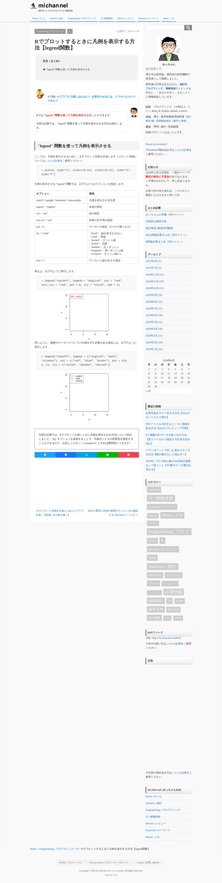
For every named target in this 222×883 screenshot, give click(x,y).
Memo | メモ (169, 18)
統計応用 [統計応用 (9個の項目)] (173, 614)
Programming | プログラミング (82, 18)
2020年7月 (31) (154, 310)
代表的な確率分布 (156, 221)
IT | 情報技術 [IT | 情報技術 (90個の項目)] (160, 502)
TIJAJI (114, 880)
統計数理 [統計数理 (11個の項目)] (154, 622)
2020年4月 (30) (154, 331)
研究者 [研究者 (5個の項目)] (179, 605)
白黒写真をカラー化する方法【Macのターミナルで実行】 (168, 418)
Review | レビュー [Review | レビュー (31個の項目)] (162, 553)
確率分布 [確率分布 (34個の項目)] (155, 614)
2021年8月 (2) (153, 262)
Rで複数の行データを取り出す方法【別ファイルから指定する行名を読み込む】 (168, 443)
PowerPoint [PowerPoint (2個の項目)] (153, 528)
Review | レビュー (125, 18)
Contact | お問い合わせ (146, 868)
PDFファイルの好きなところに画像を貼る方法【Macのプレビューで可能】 (168, 429)
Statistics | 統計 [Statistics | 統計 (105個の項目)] (162, 570)
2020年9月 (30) (154, 296)
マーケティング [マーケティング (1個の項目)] (154, 597)
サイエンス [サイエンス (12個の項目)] (173, 579)
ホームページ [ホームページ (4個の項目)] (170, 588)
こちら (173, 132)
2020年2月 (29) (154, 345)
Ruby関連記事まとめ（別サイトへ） (167, 235)
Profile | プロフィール (75, 868)
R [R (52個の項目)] (162, 545)
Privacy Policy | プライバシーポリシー (110, 868)
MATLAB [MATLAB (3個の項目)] (152, 520)
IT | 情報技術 (107, 18)
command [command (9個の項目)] (154, 494)
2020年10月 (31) (155, 289)
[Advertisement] (87, 483)
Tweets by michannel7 (157, 144)
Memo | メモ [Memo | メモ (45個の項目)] (172, 519)
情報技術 (172, 88)
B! (86, 455)
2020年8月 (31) (154, 303)
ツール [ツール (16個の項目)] (153, 587)
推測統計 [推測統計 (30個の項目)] (155, 605)
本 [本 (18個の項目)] (169, 605)
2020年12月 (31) (155, 276)
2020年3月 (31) (154, 338)
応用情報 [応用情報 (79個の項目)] (173, 596)
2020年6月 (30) (154, 317)
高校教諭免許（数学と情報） (174, 120)
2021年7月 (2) (153, 269)
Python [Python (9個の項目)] (152, 545)
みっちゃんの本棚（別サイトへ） (165, 214)
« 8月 (149, 394)
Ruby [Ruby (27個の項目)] (152, 562)
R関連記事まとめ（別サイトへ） (165, 242)
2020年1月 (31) (154, 352)
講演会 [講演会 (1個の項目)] (167, 622)
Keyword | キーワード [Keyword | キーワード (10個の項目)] (162, 511)
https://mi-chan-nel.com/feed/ (167, 642)
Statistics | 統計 (57, 18)
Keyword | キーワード (149, 18)
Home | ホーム (38, 18)
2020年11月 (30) (155, 283)
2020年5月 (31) (154, 324)
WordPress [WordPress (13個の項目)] (155, 579)
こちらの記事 (53, 160)
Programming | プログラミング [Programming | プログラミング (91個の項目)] (170, 536)
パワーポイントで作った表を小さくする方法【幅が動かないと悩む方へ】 (168, 456)
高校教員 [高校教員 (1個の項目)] (178, 622)
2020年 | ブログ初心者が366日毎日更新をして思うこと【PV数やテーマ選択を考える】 (168, 469)
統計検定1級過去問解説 (159, 228)
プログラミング (155, 88)
